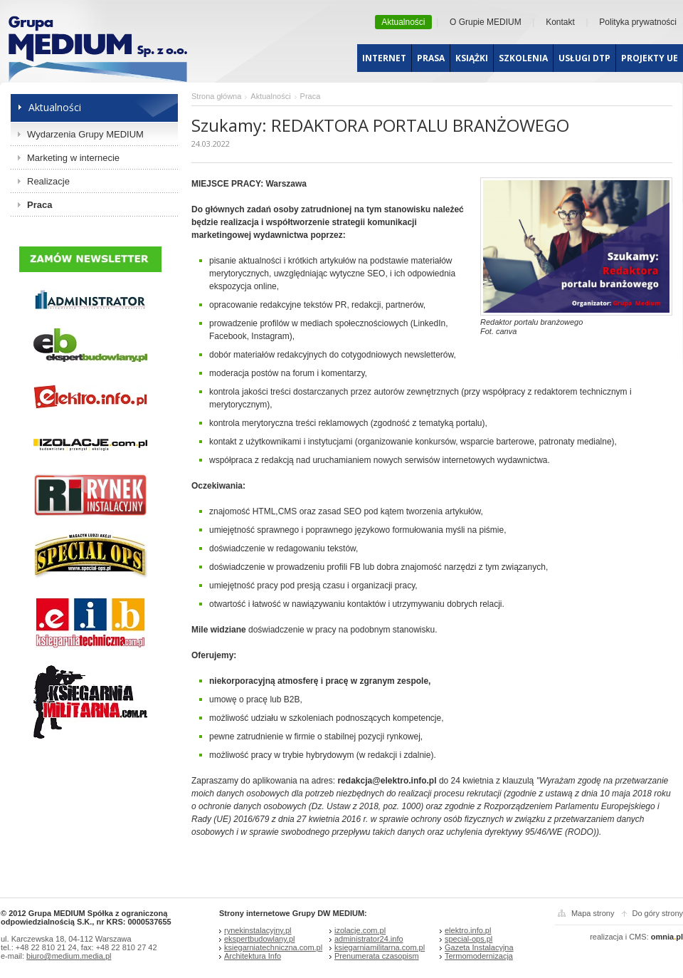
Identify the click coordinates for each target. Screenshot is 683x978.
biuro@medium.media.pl (68, 956)
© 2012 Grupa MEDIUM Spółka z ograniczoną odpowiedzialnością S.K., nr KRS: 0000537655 (86, 917)
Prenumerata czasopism (376, 956)
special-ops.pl (468, 939)
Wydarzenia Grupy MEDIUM (85, 134)
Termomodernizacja (479, 956)
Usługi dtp (584, 58)
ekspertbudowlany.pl (259, 939)
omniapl (667, 936)
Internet (384, 58)
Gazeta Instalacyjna (479, 947)
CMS (637, 936)
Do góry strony (657, 913)
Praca (39, 204)
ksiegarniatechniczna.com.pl (273, 947)
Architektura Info (252, 956)
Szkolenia (523, 58)
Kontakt (560, 22)
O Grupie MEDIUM (485, 22)
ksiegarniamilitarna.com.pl (379, 947)
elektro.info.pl (468, 930)
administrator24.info (368, 939)
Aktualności (403, 22)
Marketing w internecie (73, 157)
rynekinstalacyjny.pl (258, 930)
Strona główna (216, 96)
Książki (471, 58)
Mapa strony (593, 913)
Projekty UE (649, 58)
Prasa (431, 58)
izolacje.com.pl (360, 930)
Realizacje (48, 181)
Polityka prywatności (638, 22)
